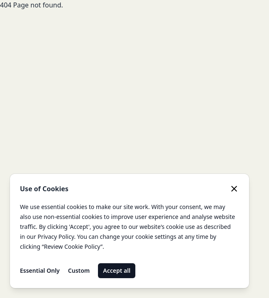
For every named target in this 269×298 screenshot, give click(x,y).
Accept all (116, 270)
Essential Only (40, 270)
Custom (79, 270)
